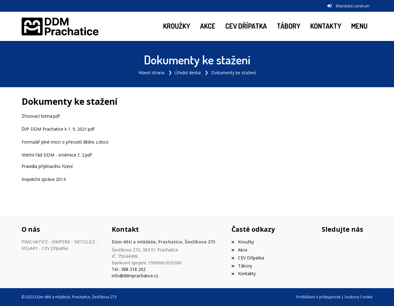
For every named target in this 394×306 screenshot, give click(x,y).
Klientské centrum (352, 6)
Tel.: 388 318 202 (129, 269)
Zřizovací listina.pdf (41, 116)
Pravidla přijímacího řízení (47, 166)
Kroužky (242, 242)
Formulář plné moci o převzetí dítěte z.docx (65, 142)
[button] (359, 26)
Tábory (241, 266)
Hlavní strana (151, 72)
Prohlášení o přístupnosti (318, 297)
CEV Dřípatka (247, 258)
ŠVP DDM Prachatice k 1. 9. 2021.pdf (58, 129)
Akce (239, 250)
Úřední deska (188, 72)
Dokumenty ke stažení (233, 72)
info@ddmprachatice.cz (135, 276)
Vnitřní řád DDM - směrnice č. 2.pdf (57, 155)
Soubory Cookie (358, 297)
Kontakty (243, 273)
